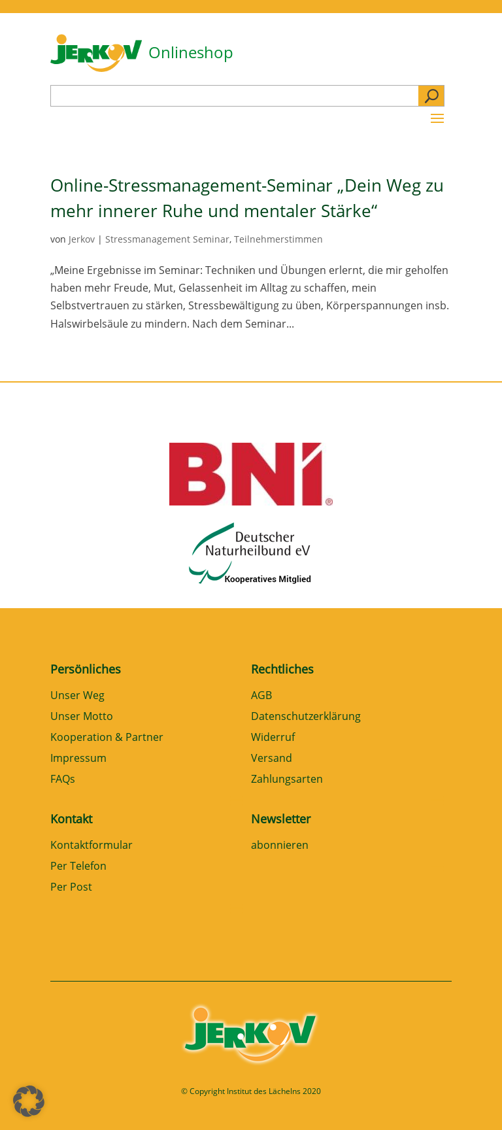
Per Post (71, 888)
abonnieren (280, 846)
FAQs (62, 780)
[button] (29, 1101)
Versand (271, 759)
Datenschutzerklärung (306, 717)
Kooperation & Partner (106, 738)
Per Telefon (78, 867)
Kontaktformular (91, 846)
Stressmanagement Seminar (167, 239)
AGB (261, 696)
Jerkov (82, 239)
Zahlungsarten (287, 780)
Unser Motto (81, 717)
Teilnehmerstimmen (278, 239)
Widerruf (273, 738)
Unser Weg (77, 696)
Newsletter (280, 819)
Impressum (78, 759)
